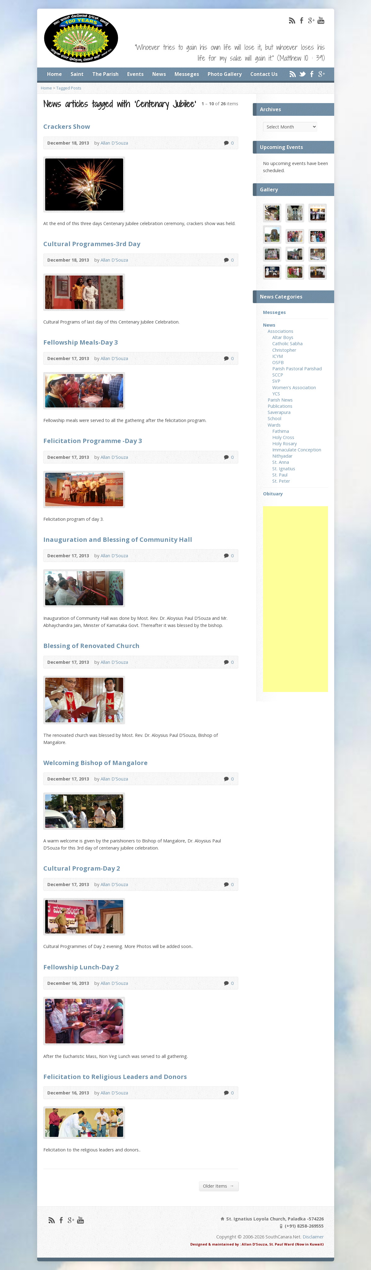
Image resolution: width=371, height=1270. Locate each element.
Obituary (273, 494)
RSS (292, 20)
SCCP (277, 375)
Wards (274, 425)
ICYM (277, 356)
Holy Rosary (284, 443)
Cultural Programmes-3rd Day (91, 243)
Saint (77, 74)
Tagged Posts (68, 88)
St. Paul (279, 475)
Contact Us (264, 74)
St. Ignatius (283, 469)
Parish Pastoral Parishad (297, 369)
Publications (280, 406)
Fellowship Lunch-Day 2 (81, 967)
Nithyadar (282, 456)
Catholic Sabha (287, 343)
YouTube (320, 20)
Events (135, 74)
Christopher (284, 350)
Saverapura (279, 412)
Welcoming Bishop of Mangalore (95, 762)
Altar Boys (282, 337)
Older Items (218, 1186)
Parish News (280, 400)
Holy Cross (283, 437)
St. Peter (281, 481)
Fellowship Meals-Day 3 (80, 342)
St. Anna (280, 462)
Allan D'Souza (114, 143)
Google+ (311, 20)
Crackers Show (66, 126)
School (274, 418)
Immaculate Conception (296, 450)
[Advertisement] (295, 599)
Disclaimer (313, 1237)
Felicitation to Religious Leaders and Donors (115, 1076)
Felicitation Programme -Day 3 (92, 440)
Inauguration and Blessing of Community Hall (117, 539)
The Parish (105, 74)
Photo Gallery (225, 74)
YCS (276, 394)
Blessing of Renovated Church (91, 645)
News (159, 74)
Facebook (301, 20)
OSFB (278, 362)
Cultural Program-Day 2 (81, 868)
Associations (280, 331)
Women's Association (294, 387)
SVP (276, 381)
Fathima (280, 431)
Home (54, 74)
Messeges (187, 74)
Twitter (302, 73)
